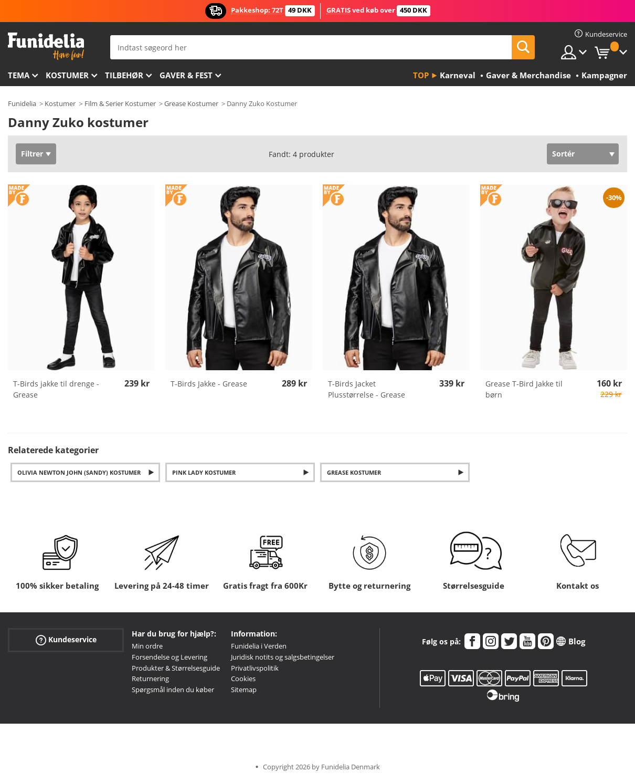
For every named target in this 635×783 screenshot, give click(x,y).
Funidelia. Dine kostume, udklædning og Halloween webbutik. (46, 46)
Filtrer (32, 154)
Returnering (150, 678)
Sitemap (244, 689)
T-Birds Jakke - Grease (209, 384)
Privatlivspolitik (255, 668)
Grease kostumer (354, 472)
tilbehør (124, 75)
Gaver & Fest (186, 75)
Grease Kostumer (191, 103)
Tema (18, 75)
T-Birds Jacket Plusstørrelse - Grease (366, 389)
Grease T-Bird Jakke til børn (524, 389)
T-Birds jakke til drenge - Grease (56, 389)
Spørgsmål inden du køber (173, 689)
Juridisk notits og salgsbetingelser (282, 657)
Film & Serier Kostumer (120, 103)
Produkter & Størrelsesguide (176, 668)
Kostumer (67, 75)
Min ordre (147, 646)
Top (421, 75)
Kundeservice (66, 639)
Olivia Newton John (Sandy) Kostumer (79, 472)
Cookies (243, 678)
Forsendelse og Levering (169, 657)
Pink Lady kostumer (204, 472)
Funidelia (22, 103)
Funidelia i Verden (259, 646)
